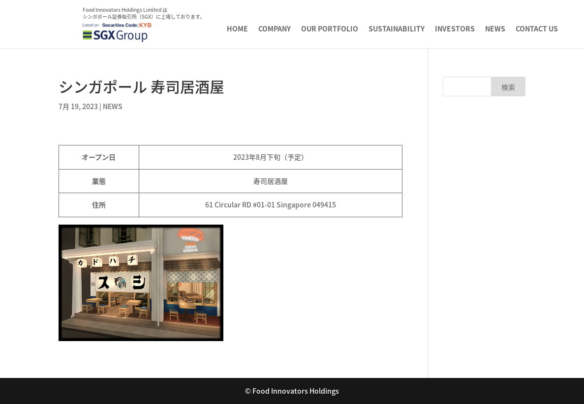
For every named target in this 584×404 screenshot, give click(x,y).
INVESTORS (455, 29)
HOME (237, 29)
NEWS (495, 29)
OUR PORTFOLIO (329, 29)
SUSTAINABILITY (397, 29)
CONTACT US (537, 29)
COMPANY (274, 29)
